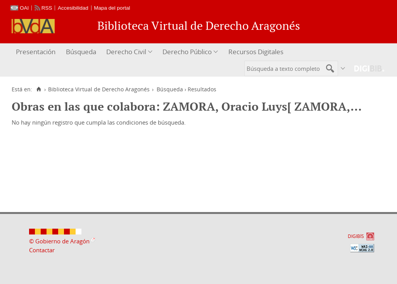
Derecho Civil (126, 51)
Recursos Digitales (255, 51)
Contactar (42, 250)
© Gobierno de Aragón (59, 241)
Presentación (35, 51)
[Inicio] (38, 89)
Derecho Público (187, 51)
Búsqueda (81, 51)
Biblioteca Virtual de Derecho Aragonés (99, 89)
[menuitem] (36, 52)
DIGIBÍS (356, 236)
